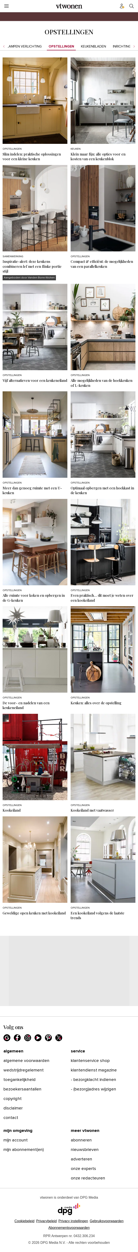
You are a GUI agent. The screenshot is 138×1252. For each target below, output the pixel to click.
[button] (73, 1221)
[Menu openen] (6, 6)
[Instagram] (27, 1037)
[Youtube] (38, 1037)
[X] (58, 1037)
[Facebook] (17, 1037)
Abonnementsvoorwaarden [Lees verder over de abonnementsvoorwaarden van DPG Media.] (69, 1228)
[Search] (131, 6)
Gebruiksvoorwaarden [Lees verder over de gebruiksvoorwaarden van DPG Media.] (107, 1221)
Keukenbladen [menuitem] (93, 46)
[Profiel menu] (122, 6)
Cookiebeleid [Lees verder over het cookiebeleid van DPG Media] (24, 1221)
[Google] (6, 1037)
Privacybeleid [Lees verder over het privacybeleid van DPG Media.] (46, 1221)
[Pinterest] (48, 1037)
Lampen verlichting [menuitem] (24, 46)
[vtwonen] (69, 6)
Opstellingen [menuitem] (61, 46)
